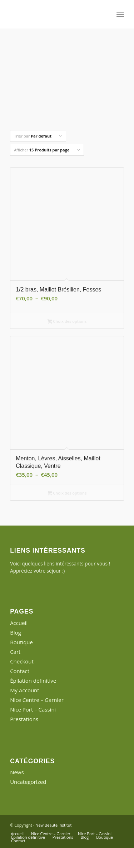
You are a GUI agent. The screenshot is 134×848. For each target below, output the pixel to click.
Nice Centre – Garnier (37, 699)
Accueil (19, 622)
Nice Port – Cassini (33, 709)
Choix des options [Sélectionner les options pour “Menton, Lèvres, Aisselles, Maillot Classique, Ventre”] (67, 493)
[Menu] (120, 14)
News (17, 772)
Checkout (22, 661)
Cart (15, 651)
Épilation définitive (33, 680)
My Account (24, 690)
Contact (19, 670)
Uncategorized (28, 781)
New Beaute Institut (53, 825)
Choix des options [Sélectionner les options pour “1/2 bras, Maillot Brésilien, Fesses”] (67, 322)
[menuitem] (120, 14)
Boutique (21, 642)
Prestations (24, 719)
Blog (15, 632)
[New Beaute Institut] (55, 14)
